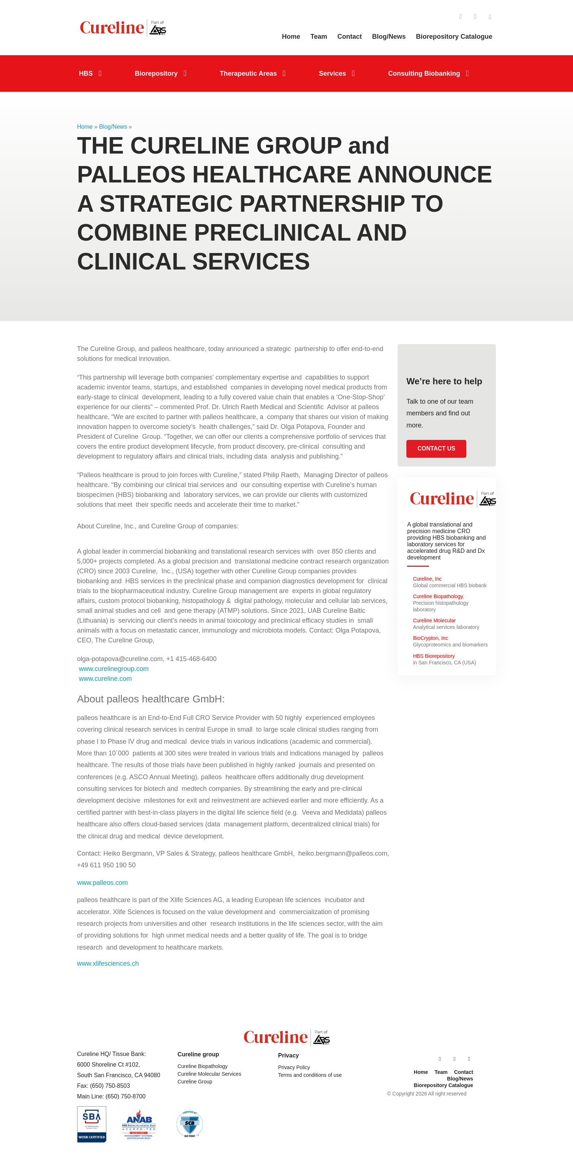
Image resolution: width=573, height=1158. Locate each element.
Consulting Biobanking (424, 73)
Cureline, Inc (427, 579)
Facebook (475, 17)
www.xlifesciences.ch (108, 963)
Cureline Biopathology (438, 596)
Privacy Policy (294, 1067)
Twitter (490, 17)
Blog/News (113, 127)
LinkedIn (461, 17)
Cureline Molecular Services (209, 1074)
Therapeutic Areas (248, 73)
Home (85, 127)
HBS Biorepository (434, 656)
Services (332, 73)
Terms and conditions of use (310, 1075)
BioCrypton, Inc (430, 638)
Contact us (436, 448)
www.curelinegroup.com (113, 668)
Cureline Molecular (435, 620)
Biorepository (156, 73)
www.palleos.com (102, 882)
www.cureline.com (105, 678)
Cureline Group (195, 1082)
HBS (86, 73)
